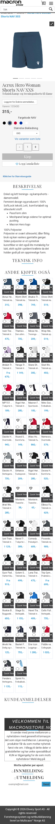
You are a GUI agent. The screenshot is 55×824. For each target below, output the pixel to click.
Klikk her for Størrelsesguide (17, 176)
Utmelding (30, 777)
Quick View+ (9, 292)
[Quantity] (28, 147)
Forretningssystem (15, 816)
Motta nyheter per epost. (29, 765)
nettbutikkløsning (41, 816)
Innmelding (29, 770)
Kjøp (27, 156)
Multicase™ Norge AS (32, 820)
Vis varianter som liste (27, 138)
